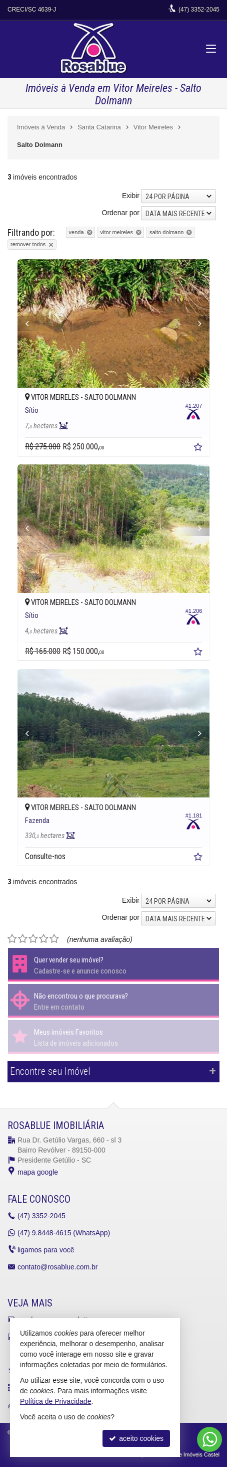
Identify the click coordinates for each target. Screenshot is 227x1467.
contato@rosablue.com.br (58, 1267)
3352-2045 (199, 9)
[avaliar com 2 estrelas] (23, 939)
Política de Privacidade (55, 1401)
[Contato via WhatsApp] (209, 1439)
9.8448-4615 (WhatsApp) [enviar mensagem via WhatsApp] (64, 1233)
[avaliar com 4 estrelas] (43, 939)
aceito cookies (136, 1438)
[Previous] (32, 323)
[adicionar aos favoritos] (199, 448)
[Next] (195, 323)
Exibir (131, 196)
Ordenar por (121, 213)
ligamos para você (46, 1250)
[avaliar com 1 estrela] (12, 939)
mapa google (38, 1172)
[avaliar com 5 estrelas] (54, 939)
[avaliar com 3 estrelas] (33, 939)
